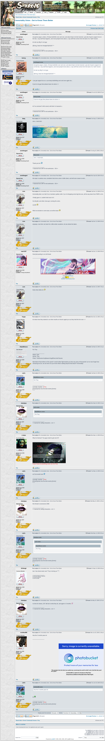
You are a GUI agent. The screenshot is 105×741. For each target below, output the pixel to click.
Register (51, 12)
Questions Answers (7, 52)
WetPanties (70, 275)
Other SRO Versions (7, 55)
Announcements (6, 40)
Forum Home (6, 30)
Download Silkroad (7, 33)
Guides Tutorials (6, 51)
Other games (6, 61)
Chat (45, 12)
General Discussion (7, 46)
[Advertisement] (7, 116)
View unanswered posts (20, 14)
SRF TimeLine (6, 66)
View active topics (31, 14)
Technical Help (6, 42)
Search (31, 12)
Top (17, 54)
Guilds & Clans (6, 57)
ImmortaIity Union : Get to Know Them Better (34, 20)
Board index (19, 17)
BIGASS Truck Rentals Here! (68, 278)
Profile (58, 12)
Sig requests (5, 64)
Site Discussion (6, 43)
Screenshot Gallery (7, 31)
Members (38, 12)
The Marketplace (6, 54)
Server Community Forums (29, 17)
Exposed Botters (6, 48)
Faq (25, 12)
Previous (94, 25)
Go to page (89, 25)
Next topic (101, 28)
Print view (18, 28)
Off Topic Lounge (6, 60)
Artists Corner (6, 63)
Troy (39, 17)
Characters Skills (6, 49)
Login (65, 12)
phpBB (53, 739)
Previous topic (94, 28)
